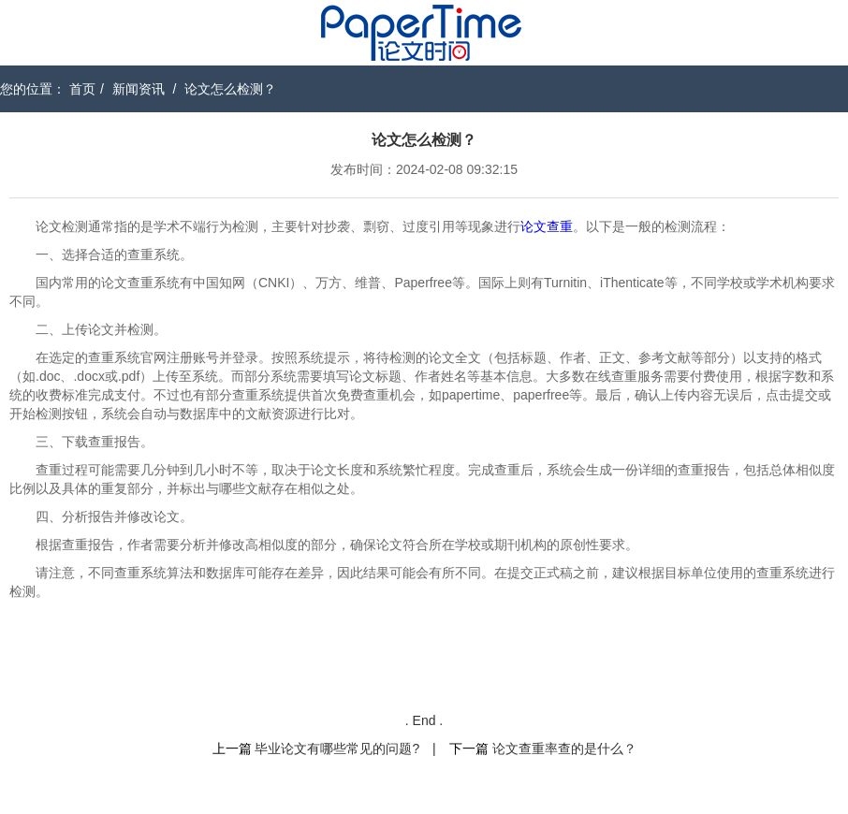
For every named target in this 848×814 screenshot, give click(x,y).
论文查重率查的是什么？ (564, 748)
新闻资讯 (138, 88)
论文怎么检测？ (230, 88)
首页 (82, 88)
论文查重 (546, 226)
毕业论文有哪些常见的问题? (337, 748)
